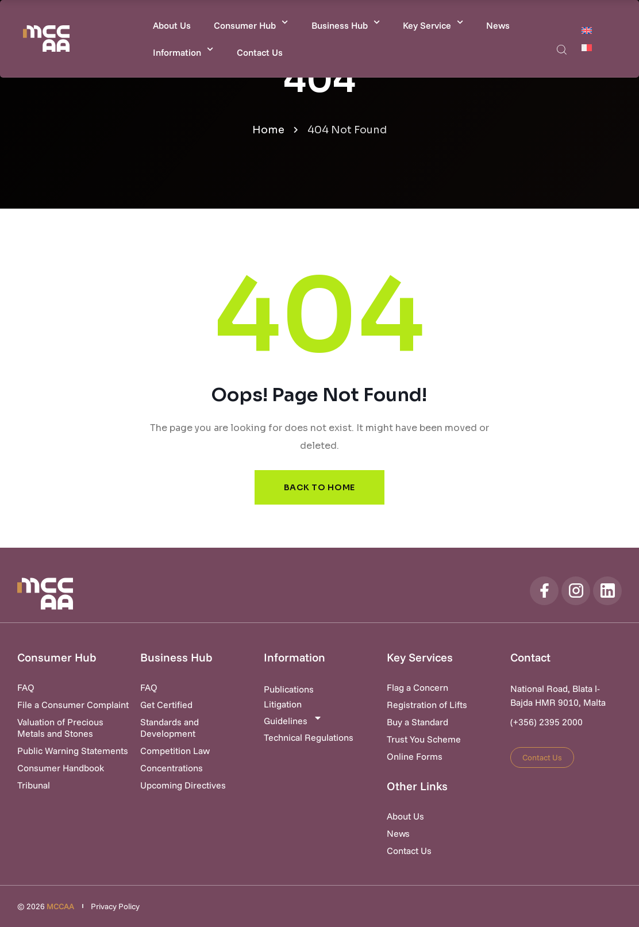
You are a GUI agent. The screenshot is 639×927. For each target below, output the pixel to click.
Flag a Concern (417, 687)
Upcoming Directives (183, 785)
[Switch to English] (587, 30)
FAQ (25, 687)
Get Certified (166, 704)
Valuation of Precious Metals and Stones (60, 727)
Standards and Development (169, 727)
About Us (172, 25)
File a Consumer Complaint (73, 704)
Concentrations (171, 768)
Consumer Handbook (60, 768)
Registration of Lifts (427, 704)
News (498, 25)
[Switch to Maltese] (587, 47)
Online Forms (414, 756)
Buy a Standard (417, 722)
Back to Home (319, 487)
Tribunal (33, 785)
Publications (289, 689)
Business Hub (345, 22)
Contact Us (260, 52)
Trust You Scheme (424, 739)
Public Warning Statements (72, 750)
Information (183, 49)
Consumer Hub (251, 22)
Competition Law (175, 750)
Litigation (283, 704)
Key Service (433, 22)
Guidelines (293, 719)
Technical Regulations (308, 737)
